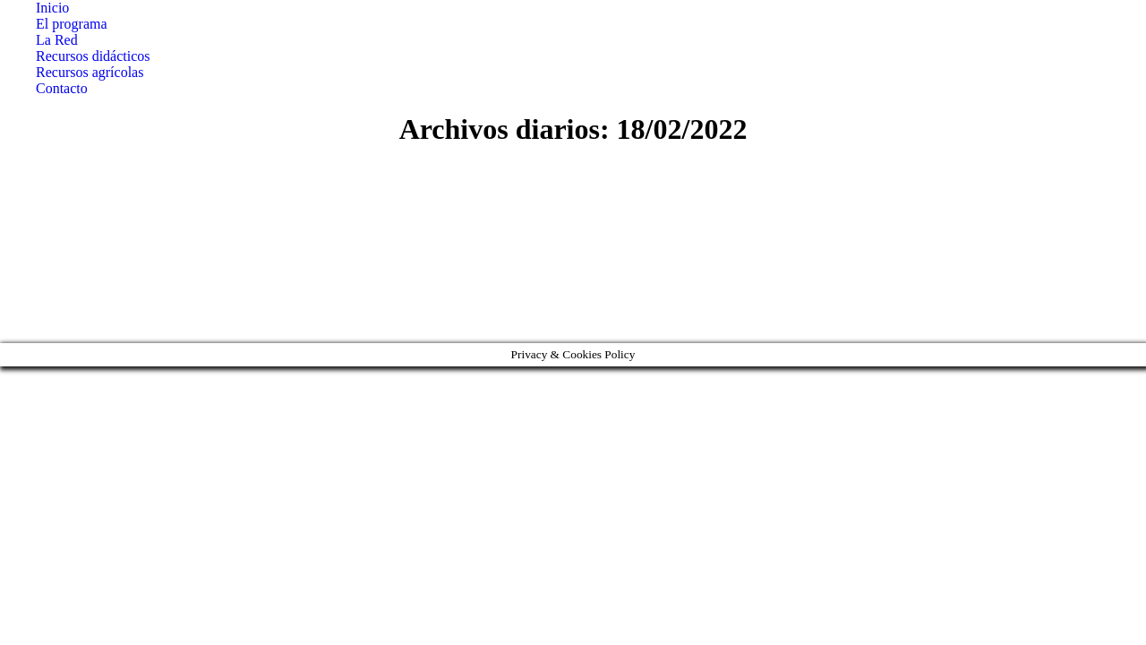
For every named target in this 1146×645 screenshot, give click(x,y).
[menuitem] (52, 8)
